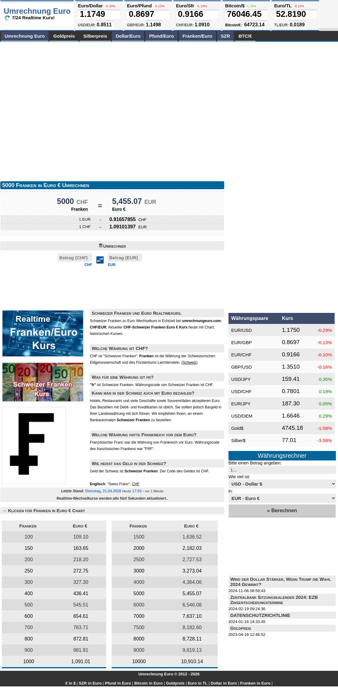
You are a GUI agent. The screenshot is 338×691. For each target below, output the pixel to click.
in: (231, 491)
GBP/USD (241, 367)
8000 (138, 638)
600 (29, 616)
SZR (225, 36)
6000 (138, 604)
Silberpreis (95, 36)
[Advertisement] (65, 110)
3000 (138, 570)
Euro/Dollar (90, 5)
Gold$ (237, 428)
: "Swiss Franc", (115, 484)
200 (29, 559)
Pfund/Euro (161, 36)
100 (29, 536)
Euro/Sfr (185, 5)
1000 (28, 661)
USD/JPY (241, 379)
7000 (138, 616)
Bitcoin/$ (234, 5)
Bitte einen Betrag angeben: (255, 462)
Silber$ (238, 440)
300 (29, 582)
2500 (138, 559)
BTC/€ (245, 36)
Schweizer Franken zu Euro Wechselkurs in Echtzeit (132, 321)
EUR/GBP (241, 342)
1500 (138, 536)
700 (29, 627)
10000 (139, 661)
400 (29, 593)
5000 (138, 593)
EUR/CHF (241, 354)
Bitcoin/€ (233, 25)
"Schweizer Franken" (120, 356)
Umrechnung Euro (25, 36)
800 (29, 638)
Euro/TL (282, 5)
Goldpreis (64, 36)
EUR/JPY (241, 403)
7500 (138, 627)
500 (29, 604)
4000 (138, 582)
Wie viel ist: (239, 476)
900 (29, 650)
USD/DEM (241, 416)
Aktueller (147, 327)
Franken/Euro (197, 36)
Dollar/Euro (128, 36)
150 (29, 548)
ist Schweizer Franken (111, 385)
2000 (138, 548)
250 (29, 570)
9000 (138, 650)
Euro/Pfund (139, 5)
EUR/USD (241, 330)
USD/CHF (241, 391)
